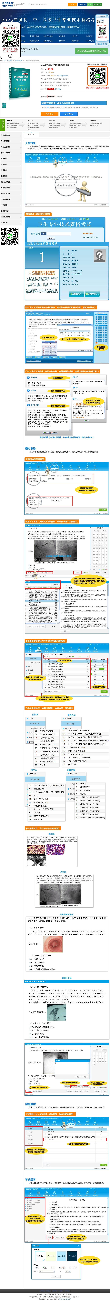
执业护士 (76, 36)
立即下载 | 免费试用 (62, 75)
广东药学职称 (89, 41)
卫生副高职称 (19, 59)
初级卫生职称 (48, 36)
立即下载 (57, 88)
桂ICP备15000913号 (65, 1298)
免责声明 (54, 1290)
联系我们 (48, 1290)
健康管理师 (75, 41)
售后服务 (61, 1290)
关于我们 (42, 1290)
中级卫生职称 (34, 36)
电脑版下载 (82, 4)
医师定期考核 (20, 41)
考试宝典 (9, 59)
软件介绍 (31, 134)
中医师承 (62, 41)
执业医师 (62, 36)
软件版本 (67, 1290)
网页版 (90, 4)
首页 (3, 59)
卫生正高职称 (20, 36)
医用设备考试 (34, 41)
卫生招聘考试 (48, 41)
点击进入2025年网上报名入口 (91, 50)
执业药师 (89, 36)
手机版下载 (98, 4)
